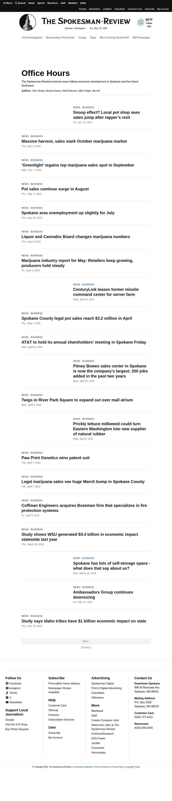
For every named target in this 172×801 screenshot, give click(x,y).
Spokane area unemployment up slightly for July (68, 212)
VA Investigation (32, 37)
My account (163, 9)
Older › (86, 641)
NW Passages (141, 37)
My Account (55, 737)
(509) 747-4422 (143, 717)
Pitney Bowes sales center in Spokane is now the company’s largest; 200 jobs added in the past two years (110, 371)
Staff (94, 715)
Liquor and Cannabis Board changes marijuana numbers (76, 236)
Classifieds (119, 9)
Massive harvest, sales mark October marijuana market (74, 141)
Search (86, 647)
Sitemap (53, 710)
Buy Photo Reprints (17, 729)
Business (52, 3)
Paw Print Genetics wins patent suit (56, 457)
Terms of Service (101, 767)
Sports (41, 3)
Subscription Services (61, 719)
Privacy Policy (117, 767)
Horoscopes (98, 752)
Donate (9, 719)
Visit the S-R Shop (16, 724)
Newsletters (94, 9)
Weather (72, 3)
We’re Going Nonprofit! (114, 37)
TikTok (11, 692)
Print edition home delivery (64, 683)
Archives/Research (102, 733)
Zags (93, 37)
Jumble (95, 743)
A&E (63, 3)
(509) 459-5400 (143, 727)
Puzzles (82, 9)
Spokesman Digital (102, 683)
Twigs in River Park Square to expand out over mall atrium (77, 400)
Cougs (82, 37)
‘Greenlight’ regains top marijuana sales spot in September (78, 165)
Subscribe (150, 9)
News (31, 3)
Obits (83, 3)
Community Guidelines (83, 767)
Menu (7, 3)
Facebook (13, 683)
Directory (53, 714)
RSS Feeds (98, 738)
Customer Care (135, 9)
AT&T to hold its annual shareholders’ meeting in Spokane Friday (84, 342)
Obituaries (97, 697)
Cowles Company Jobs (105, 720)
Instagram (13, 688)
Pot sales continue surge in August (55, 189)
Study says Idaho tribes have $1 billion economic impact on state (84, 621)
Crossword (97, 747)
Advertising (100, 678)
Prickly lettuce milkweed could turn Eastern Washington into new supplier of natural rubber (109, 428)
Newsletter (13, 702)
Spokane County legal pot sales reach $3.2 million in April (77, 318)
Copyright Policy (132, 767)
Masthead (97, 710)
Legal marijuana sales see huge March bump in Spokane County (83, 481)
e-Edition (107, 9)
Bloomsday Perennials (60, 37)
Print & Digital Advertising (106, 688)
